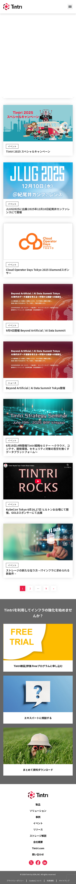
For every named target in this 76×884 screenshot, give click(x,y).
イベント (38, 823)
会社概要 (38, 842)
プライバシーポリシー (15, 881)
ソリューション (38, 810)
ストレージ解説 (38, 835)
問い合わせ (38, 854)
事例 (38, 817)
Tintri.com (38, 848)
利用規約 (50, 881)
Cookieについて (35, 881)
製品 (38, 804)
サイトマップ (64, 881)
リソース (38, 829)
